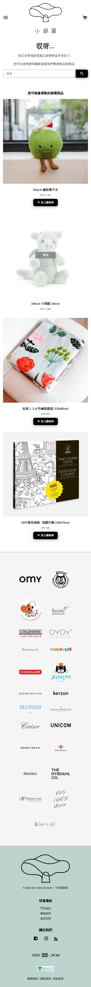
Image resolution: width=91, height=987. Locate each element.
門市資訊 (45, 908)
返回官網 (45, 918)
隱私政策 (45, 978)
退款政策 (58, 978)
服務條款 (32, 978)
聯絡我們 (45, 913)
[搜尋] (39, 74)
